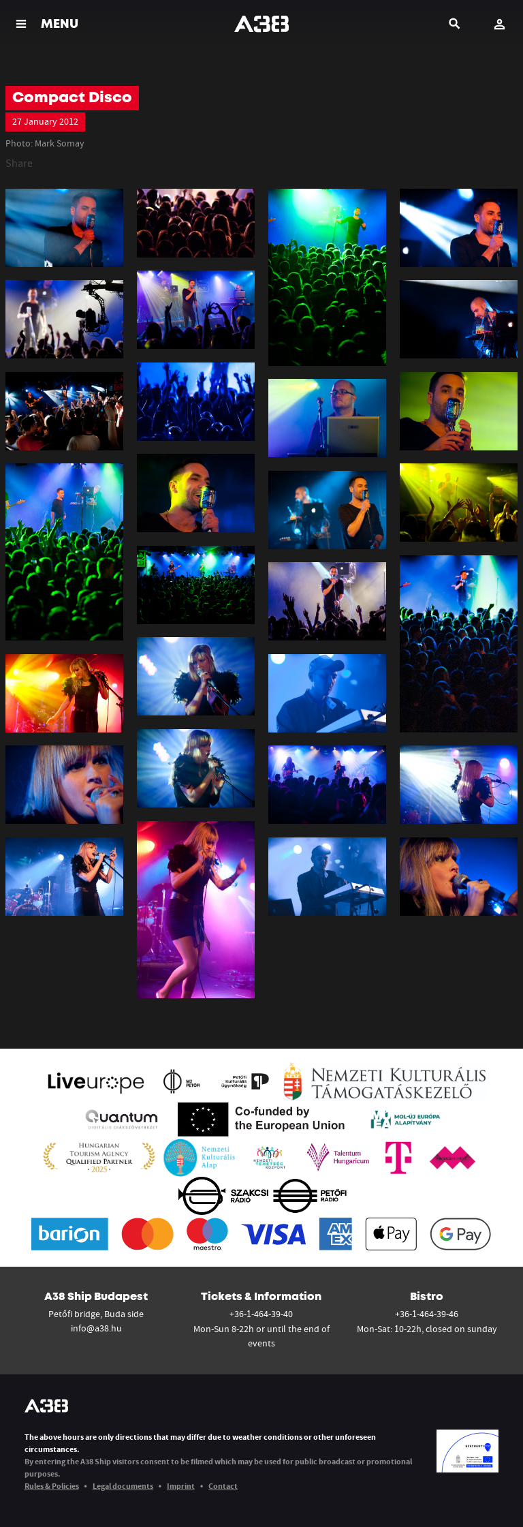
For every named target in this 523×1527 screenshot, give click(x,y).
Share (19, 163)
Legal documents (123, 1486)
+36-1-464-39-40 (261, 1314)
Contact (223, 1486)
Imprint (181, 1486)
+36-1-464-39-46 (426, 1314)
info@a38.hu (96, 1328)
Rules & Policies (52, 1486)
